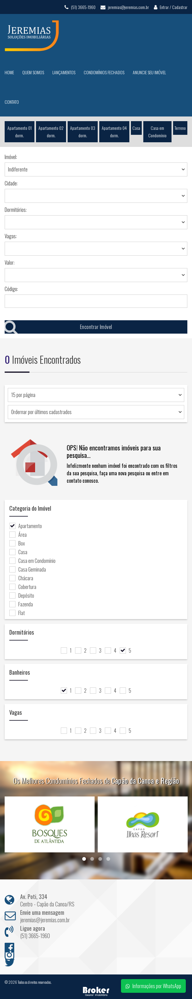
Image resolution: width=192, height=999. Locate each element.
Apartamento (25, 526)
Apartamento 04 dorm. (114, 132)
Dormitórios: (16, 209)
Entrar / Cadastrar (170, 7)
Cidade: (11, 183)
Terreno (180, 128)
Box (17, 543)
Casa (136, 128)
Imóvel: (11, 156)
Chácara (21, 578)
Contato (12, 101)
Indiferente (18, 169)
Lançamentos (63, 72)
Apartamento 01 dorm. (19, 132)
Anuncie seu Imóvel (149, 72)
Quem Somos (33, 72)
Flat (17, 613)
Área (18, 534)
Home (9, 72)
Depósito (21, 595)
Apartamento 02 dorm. (51, 132)
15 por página (23, 395)
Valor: (10, 262)
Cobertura (22, 587)
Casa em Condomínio (157, 132)
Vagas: (11, 236)
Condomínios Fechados (104, 72)
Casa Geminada (27, 569)
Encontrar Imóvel (58, 327)
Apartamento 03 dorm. (82, 132)
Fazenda (21, 604)
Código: (11, 288)
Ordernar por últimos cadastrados (41, 412)
